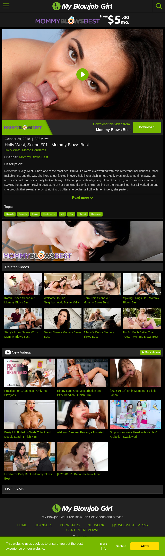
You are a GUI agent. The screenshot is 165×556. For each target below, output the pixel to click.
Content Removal (82, 530)
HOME (22, 525)
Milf (62, 214)
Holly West (12, 150)
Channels (43, 525)
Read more (82, 197)
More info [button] (103, 546)
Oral (71, 214)
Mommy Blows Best (33, 157)
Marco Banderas (34, 150)
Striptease (96, 214)
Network (95, 525)
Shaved (82, 214)
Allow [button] (145, 546)
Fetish (35, 214)
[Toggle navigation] (6, 6)
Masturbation (49, 214)
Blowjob (10, 214)
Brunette (23, 214)
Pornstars (70, 525)
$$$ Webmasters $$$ (130, 525)
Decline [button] (121, 546)
